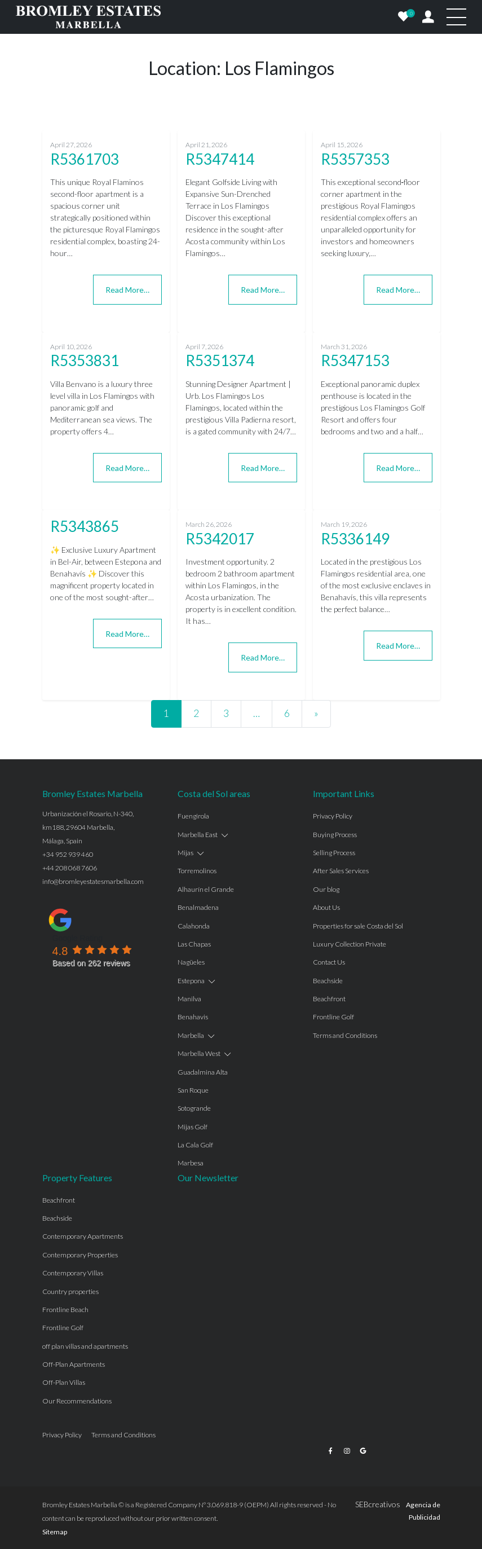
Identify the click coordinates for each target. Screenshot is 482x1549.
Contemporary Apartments (82, 1236)
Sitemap (54, 1532)
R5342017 (219, 539)
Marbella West (199, 1053)
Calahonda (194, 926)
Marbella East (198, 834)
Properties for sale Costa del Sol (358, 926)
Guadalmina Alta (203, 1072)
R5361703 (84, 159)
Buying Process (335, 834)
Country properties (70, 1291)
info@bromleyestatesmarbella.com (93, 881)
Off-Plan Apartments (73, 1364)
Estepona (191, 980)
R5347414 (219, 159)
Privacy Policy (332, 816)
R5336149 (355, 539)
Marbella (191, 1035)
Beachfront (329, 998)
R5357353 (355, 159)
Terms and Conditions (345, 1035)
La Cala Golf (195, 1145)
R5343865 (84, 526)
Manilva (189, 998)
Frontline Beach (65, 1309)
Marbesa (191, 1163)
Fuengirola (193, 816)
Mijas (185, 852)
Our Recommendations (77, 1401)
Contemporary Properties (80, 1255)
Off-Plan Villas (63, 1382)
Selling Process (334, 852)
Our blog (326, 889)
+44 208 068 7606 (69, 868)
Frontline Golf (333, 1017)
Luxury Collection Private (349, 944)
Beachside (328, 980)
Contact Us (329, 962)
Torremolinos (197, 870)
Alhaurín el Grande (206, 889)
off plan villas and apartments (85, 1346)
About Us (326, 907)
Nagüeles (191, 962)
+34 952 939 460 (67, 854)
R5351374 (219, 360)
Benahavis (193, 1017)
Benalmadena (198, 907)
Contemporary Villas (72, 1273)
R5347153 (355, 360)
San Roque (193, 1090)
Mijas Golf (192, 1127)
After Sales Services (341, 870)
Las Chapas (194, 944)
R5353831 (84, 360)
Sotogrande (194, 1108)
